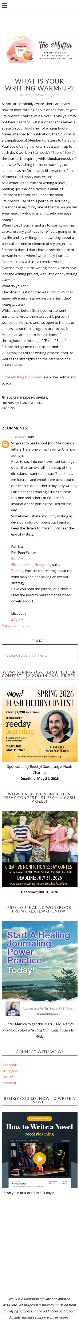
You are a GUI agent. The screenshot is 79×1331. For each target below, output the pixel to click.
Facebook (9, 1064)
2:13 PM (17, 619)
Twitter (7, 1077)
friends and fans (15, 403)
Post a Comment (15, 625)
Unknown (19, 437)
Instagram (10, 1070)
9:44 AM (17, 558)
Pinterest (9, 1083)
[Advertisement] (39, 1245)
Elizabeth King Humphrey (22, 377)
